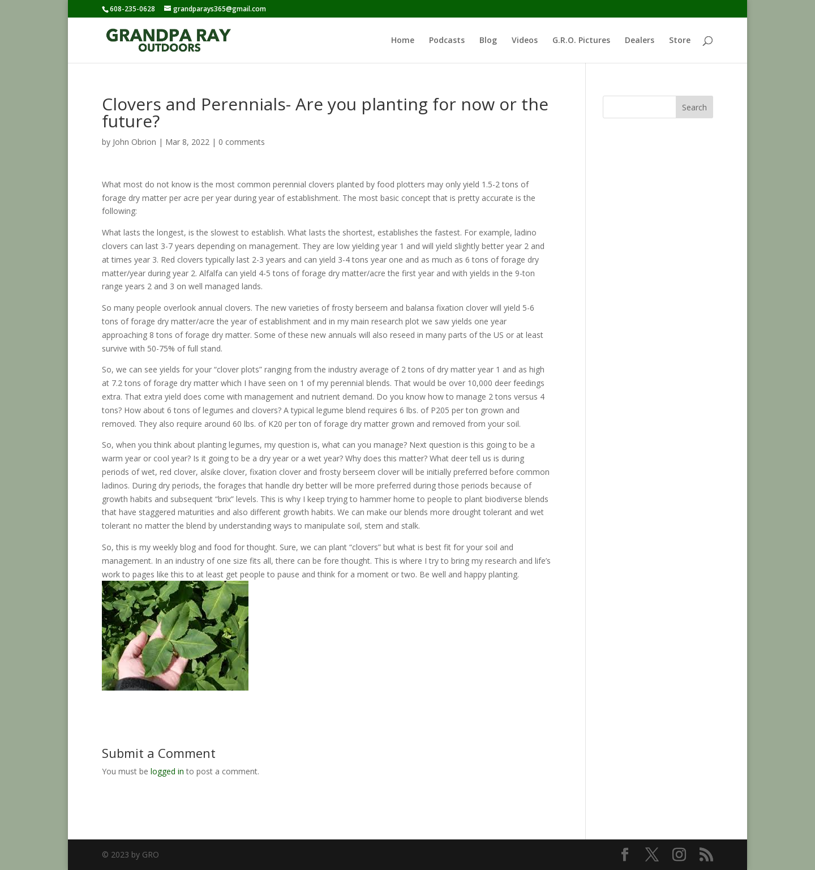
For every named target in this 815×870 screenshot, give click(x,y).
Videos (525, 40)
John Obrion (134, 141)
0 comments (241, 141)
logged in (167, 771)
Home (402, 40)
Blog (488, 40)
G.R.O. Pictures (581, 40)
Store (679, 40)
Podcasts (447, 40)
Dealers (639, 40)
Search (694, 107)
